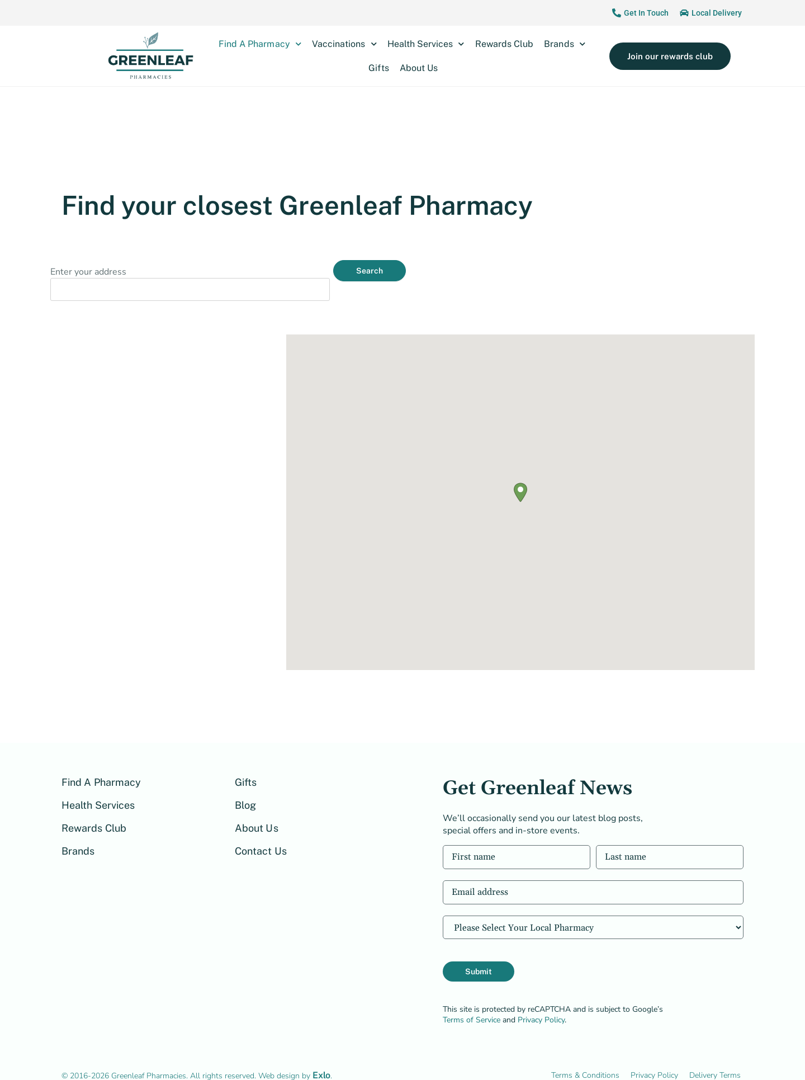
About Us (419, 68)
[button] (520, 474)
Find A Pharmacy (260, 44)
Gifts (378, 68)
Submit (478, 953)
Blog (245, 787)
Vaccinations (344, 44)
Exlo (321, 1057)
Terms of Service (471, 1002)
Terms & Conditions (585, 1057)
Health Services (426, 44)
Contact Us (261, 833)
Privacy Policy (541, 1002)
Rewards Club (504, 44)
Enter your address (88, 272)
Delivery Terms (715, 1057)
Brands (564, 44)
